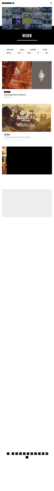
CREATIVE (8, 53)
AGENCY (22, 49)
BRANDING (33, 49)
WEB (47, 53)
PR (38, 53)
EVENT (19, 53)
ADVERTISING (10, 49)
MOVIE (29, 53)
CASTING (45, 49)
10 (46, 453)
